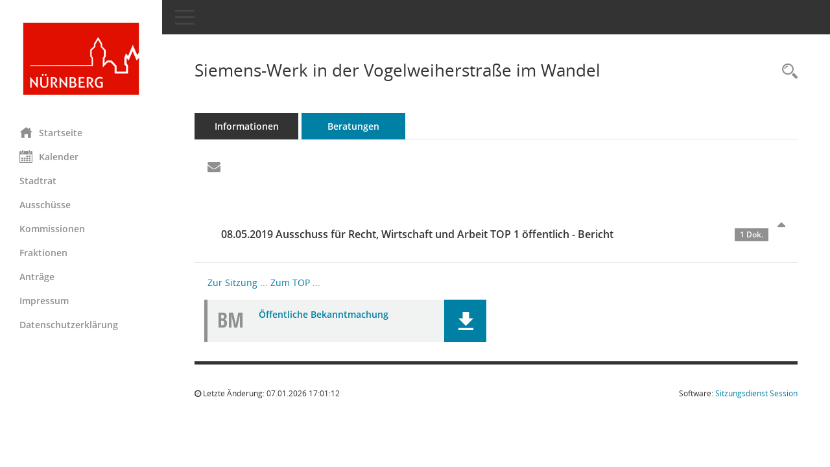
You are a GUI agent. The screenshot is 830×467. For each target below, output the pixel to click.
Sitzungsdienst (756, 393)
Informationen (247, 126)
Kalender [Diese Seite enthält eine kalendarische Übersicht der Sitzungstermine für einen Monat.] (48, 156)
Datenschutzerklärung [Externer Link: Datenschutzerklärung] (68, 324)
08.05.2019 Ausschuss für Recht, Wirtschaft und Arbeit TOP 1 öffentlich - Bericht (494, 234)
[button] (465, 321)
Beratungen (353, 126)
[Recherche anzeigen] (787, 71)
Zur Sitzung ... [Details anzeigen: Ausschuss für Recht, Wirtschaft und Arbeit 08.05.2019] (238, 282)
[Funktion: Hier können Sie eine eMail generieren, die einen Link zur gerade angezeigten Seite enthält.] (214, 167)
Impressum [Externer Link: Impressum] (44, 300)
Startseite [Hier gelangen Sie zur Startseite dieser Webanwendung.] (50, 132)
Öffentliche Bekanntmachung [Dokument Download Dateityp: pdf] (323, 314)
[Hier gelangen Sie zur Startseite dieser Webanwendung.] (81, 59)
